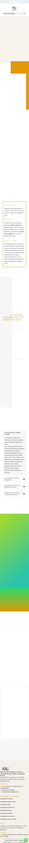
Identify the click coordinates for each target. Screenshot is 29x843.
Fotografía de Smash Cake (7, 807)
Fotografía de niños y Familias (8, 819)
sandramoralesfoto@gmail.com (10, 792)
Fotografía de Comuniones (7, 816)
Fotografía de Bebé (5, 804)
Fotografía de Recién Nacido (8, 801)
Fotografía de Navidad (6, 813)
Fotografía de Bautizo (6, 810)
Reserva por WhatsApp (8, 790)
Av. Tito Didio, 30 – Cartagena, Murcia (12, 786)
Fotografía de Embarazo (6, 798)
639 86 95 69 (5, 788)
